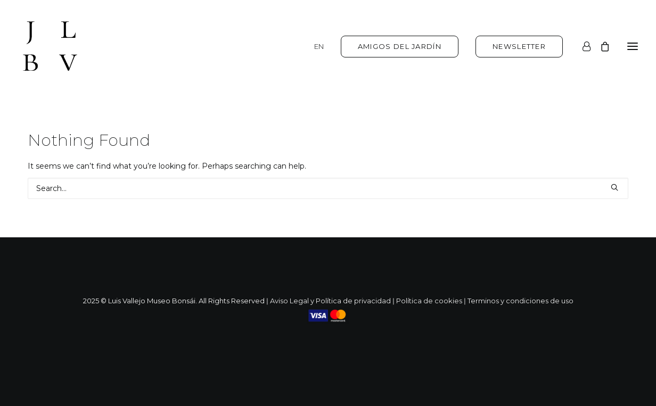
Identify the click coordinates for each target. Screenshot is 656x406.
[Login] (582, 46)
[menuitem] (322, 46)
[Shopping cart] (600, 46)
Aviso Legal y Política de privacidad (330, 300)
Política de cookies (429, 300)
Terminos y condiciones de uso (520, 300)
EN (319, 46)
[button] (614, 187)
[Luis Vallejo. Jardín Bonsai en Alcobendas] (50, 46)
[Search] (328, 188)
